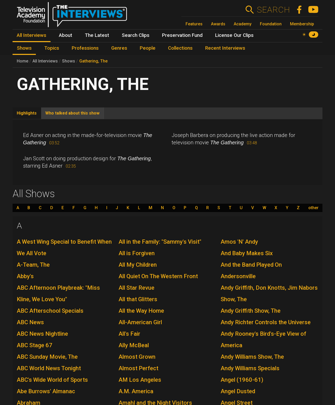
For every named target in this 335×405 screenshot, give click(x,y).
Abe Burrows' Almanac (46, 391)
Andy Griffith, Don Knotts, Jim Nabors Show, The (269, 293)
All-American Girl (140, 322)
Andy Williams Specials (250, 368)
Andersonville (238, 276)
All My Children (138, 264)
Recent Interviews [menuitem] (225, 48)
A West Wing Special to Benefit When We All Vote (64, 247)
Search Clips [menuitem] (135, 35)
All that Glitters (138, 299)
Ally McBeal (134, 345)
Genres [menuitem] (119, 48)
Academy (243, 23)
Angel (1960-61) (242, 380)
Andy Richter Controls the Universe (266, 322)
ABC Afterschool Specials (50, 310)
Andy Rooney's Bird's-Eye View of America (263, 339)
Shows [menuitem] (24, 48)
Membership (302, 23)
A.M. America (136, 391)
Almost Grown (137, 356)
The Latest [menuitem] (97, 35)
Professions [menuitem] (85, 48)
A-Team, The (33, 264)
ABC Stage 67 (34, 345)
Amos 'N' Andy (239, 241)
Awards (218, 23)
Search (273, 9)
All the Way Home (141, 310)
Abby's (25, 276)
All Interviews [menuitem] (31, 35)
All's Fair (129, 333)
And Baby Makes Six (247, 253)
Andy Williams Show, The (252, 356)
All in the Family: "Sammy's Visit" (160, 241)
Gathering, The (93, 61)
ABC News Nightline (42, 333)
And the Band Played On (251, 264)
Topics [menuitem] (51, 48)
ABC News (30, 322)
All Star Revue (136, 287)
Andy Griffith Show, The (251, 310)
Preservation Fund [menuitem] (182, 35)
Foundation (271, 23)
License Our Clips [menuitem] (234, 35)
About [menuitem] (65, 35)
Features (194, 23)
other (313, 208)
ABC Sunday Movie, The (47, 356)
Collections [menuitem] (180, 48)
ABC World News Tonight (49, 368)
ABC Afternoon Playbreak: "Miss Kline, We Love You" (58, 293)
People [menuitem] (147, 48)
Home (22, 61)
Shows (68, 61)
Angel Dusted (238, 391)
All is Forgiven (137, 253)
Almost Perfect (138, 368)
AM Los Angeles (140, 380)
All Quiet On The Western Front (158, 276)
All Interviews (45, 61)
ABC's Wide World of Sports (52, 380)
